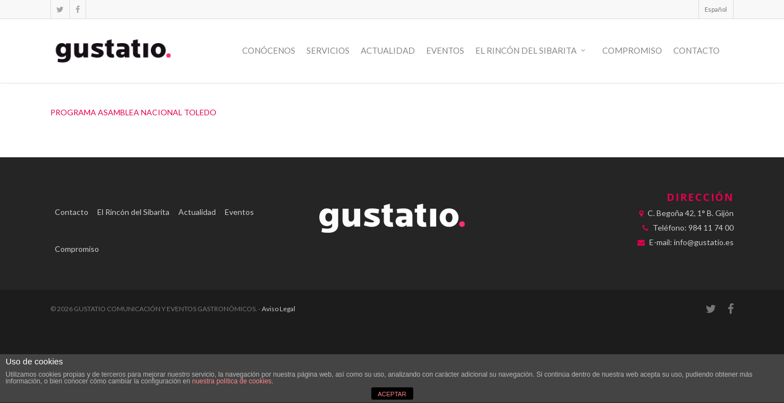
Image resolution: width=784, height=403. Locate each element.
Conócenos (268, 50)
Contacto (696, 50)
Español (716, 9)
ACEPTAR (391, 394)
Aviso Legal (278, 308)
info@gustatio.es (704, 242)
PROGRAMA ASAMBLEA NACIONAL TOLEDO (133, 112)
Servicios (328, 50)
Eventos (445, 50)
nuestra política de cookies (232, 381)
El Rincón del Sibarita (531, 51)
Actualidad (388, 50)
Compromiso (632, 50)
